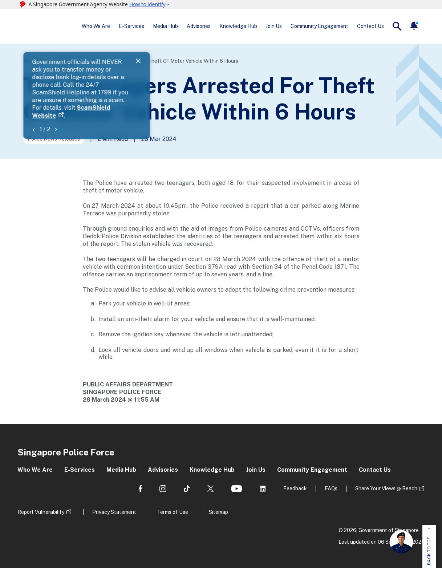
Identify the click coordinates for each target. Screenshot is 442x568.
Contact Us (370, 26)
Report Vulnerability (40, 512)
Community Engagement (319, 26)
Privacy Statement (114, 512)
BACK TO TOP (428, 546)
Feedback (295, 488)
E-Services (131, 26)
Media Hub (165, 26)
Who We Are (96, 26)
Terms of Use (172, 512)
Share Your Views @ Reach (386, 488)
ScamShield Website (263, 69)
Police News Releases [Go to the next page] (54, 139)
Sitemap (218, 512)
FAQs (331, 488)
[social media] (140, 488)
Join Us (274, 26)
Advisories (199, 26)
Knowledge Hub (238, 26)
